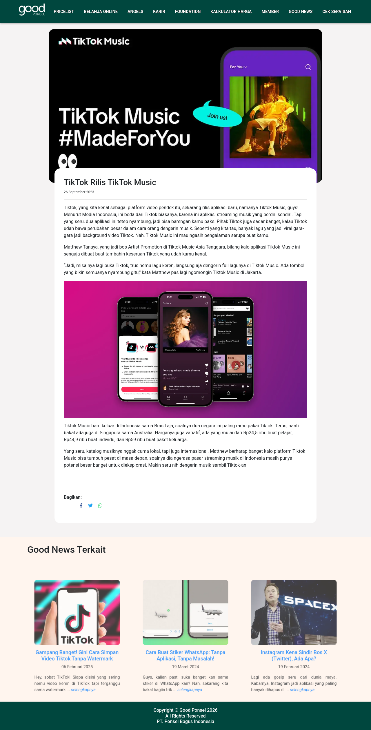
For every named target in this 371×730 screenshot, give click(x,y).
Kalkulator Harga (231, 11)
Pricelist (64, 11)
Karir (159, 11)
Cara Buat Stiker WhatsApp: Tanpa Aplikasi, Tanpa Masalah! (185, 660)
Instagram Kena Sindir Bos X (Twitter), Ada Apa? (294, 660)
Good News (300, 11)
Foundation (188, 11)
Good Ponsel (192, 710)
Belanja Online (101, 11)
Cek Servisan (336, 11)
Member (270, 11)
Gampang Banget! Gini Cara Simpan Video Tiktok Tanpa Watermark (77, 660)
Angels (135, 11)
